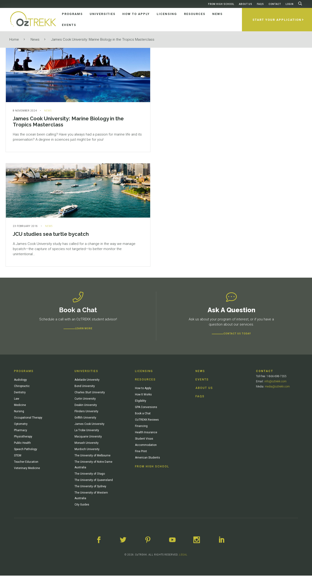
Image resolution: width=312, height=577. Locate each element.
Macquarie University (88, 438)
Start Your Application (276, 20)
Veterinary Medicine (27, 469)
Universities (86, 372)
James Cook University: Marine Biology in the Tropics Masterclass (102, 39)
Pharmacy (20, 431)
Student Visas (144, 440)
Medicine (20, 406)
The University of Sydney (90, 487)
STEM (17, 457)
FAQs (260, 4)
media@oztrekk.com (277, 388)
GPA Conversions (146, 408)
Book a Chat (143, 414)
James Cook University (89, 425)
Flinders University (86, 412)
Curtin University (85, 400)
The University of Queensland (93, 481)
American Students (147, 459)
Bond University (84, 387)
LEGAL (183, 556)
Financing (141, 427)
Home (14, 39)
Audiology (20, 381)
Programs (24, 372)
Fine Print (141, 452)
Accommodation (146, 446)
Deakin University (85, 406)
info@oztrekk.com (275, 382)
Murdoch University (86, 450)
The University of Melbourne (92, 457)
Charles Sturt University (89, 393)
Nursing (19, 412)
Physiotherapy (23, 438)
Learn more (83, 330)
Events (202, 381)
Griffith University (85, 419)
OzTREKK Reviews (147, 421)
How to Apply (143, 389)
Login (290, 4)
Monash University (86, 444)
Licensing (144, 372)
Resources (145, 381)
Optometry (21, 425)
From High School (221, 4)
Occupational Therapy (28, 419)
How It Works (143, 396)
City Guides (81, 506)
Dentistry (20, 393)
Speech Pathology (25, 450)
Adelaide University (86, 381)
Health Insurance (146, 433)
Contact (275, 4)
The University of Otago (89, 475)
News (35, 39)
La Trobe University (86, 431)
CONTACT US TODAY (237, 335)
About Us (245, 4)
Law (16, 400)
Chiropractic (22, 387)
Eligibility (140, 402)
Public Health (22, 444)
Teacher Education (26, 463)
